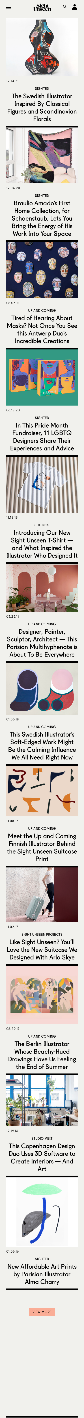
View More (42, 1312)
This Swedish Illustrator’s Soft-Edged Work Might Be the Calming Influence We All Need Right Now (42, 745)
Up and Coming (42, 310)
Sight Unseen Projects (42, 934)
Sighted (42, 88)
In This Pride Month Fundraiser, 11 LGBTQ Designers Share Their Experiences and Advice (42, 436)
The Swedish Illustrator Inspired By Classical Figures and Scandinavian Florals (42, 107)
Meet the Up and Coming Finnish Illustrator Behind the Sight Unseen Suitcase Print (42, 847)
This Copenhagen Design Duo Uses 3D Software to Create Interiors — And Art (42, 1157)
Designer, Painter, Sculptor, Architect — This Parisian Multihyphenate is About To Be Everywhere (42, 643)
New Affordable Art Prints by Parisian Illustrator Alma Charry (42, 1273)
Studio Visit (42, 1138)
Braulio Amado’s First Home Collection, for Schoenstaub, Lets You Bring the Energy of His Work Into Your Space (42, 218)
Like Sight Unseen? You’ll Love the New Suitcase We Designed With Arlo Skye (42, 949)
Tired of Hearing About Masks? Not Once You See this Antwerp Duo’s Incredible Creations (42, 329)
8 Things (41, 525)
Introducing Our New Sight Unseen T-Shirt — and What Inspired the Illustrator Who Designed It (42, 544)
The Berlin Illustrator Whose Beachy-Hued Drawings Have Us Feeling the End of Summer (42, 1055)
